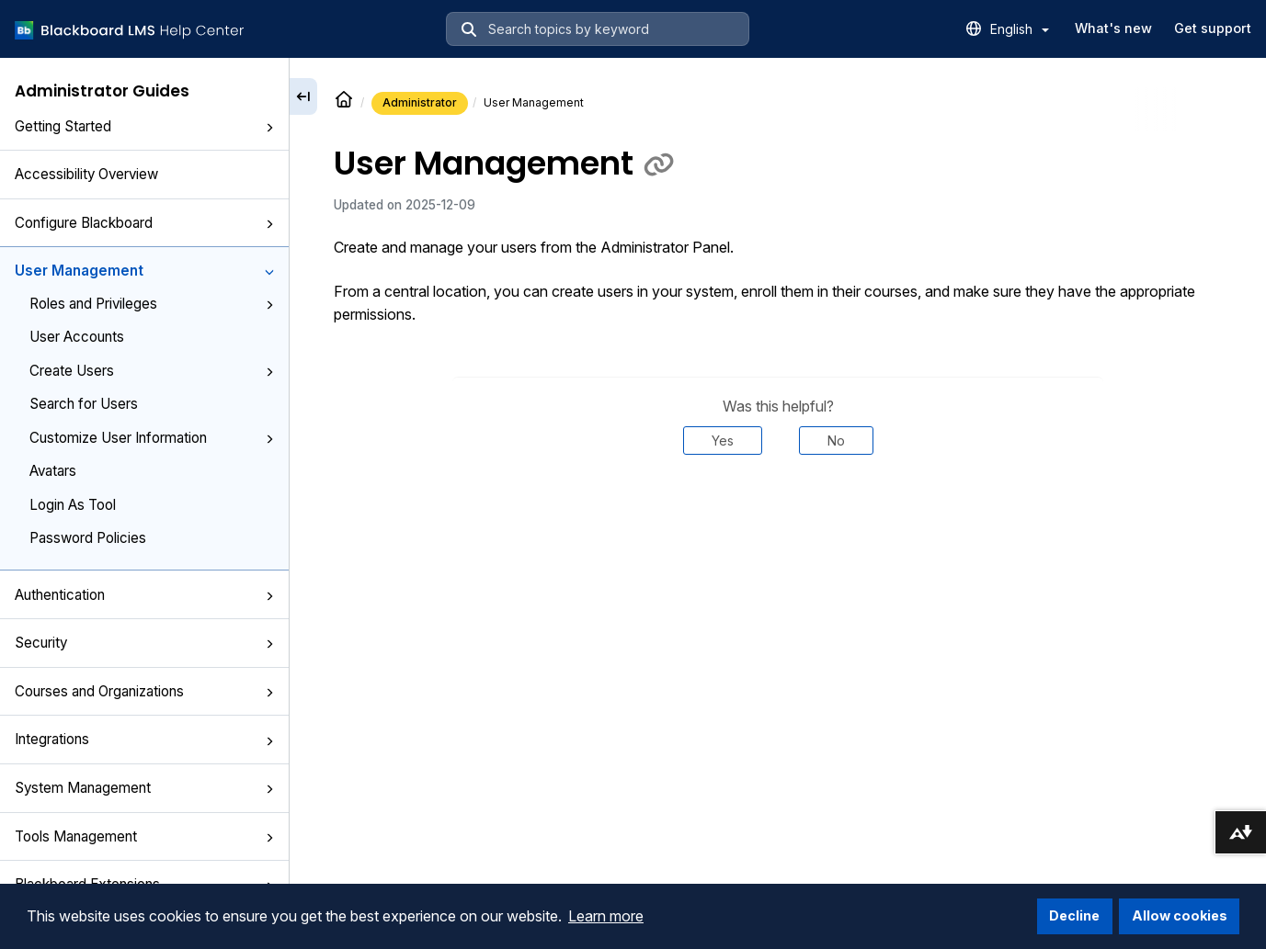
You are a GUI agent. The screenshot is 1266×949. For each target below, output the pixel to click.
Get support (1212, 28)
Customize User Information (151, 437)
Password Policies (87, 538)
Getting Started (144, 126)
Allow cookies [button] (1179, 915)
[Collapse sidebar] (303, 96)
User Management (144, 270)
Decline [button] (1074, 915)
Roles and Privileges (151, 303)
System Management (144, 787)
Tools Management (144, 836)
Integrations (144, 739)
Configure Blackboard (144, 223)
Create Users (151, 370)
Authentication (144, 595)
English (1019, 29)
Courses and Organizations (144, 691)
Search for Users (83, 403)
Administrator (419, 102)
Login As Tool (72, 505)
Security (144, 642)
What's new (1113, 28)
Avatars (52, 471)
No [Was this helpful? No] (836, 440)
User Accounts (76, 336)
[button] (269, 127)
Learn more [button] (606, 916)
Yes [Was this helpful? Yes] (723, 440)
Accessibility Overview (86, 174)
